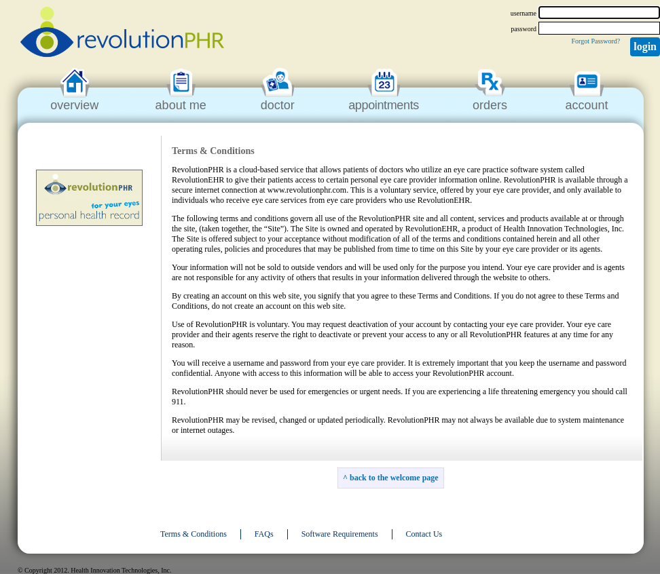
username (523, 13)
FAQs (264, 534)
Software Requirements (339, 534)
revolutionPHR (122, 34)
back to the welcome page (394, 477)
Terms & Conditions (193, 534)
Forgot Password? (595, 41)
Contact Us (424, 534)
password (523, 29)
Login (645, 46)
